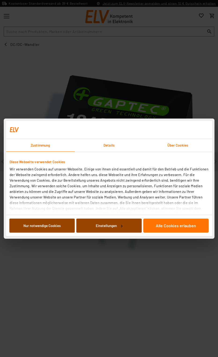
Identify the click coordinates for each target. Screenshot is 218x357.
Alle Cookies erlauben (176, 225)
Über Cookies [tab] (177, 145)
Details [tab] (109, 145)
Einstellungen (109, 226)
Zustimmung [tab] (40, 145)
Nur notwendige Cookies (42, 226)
